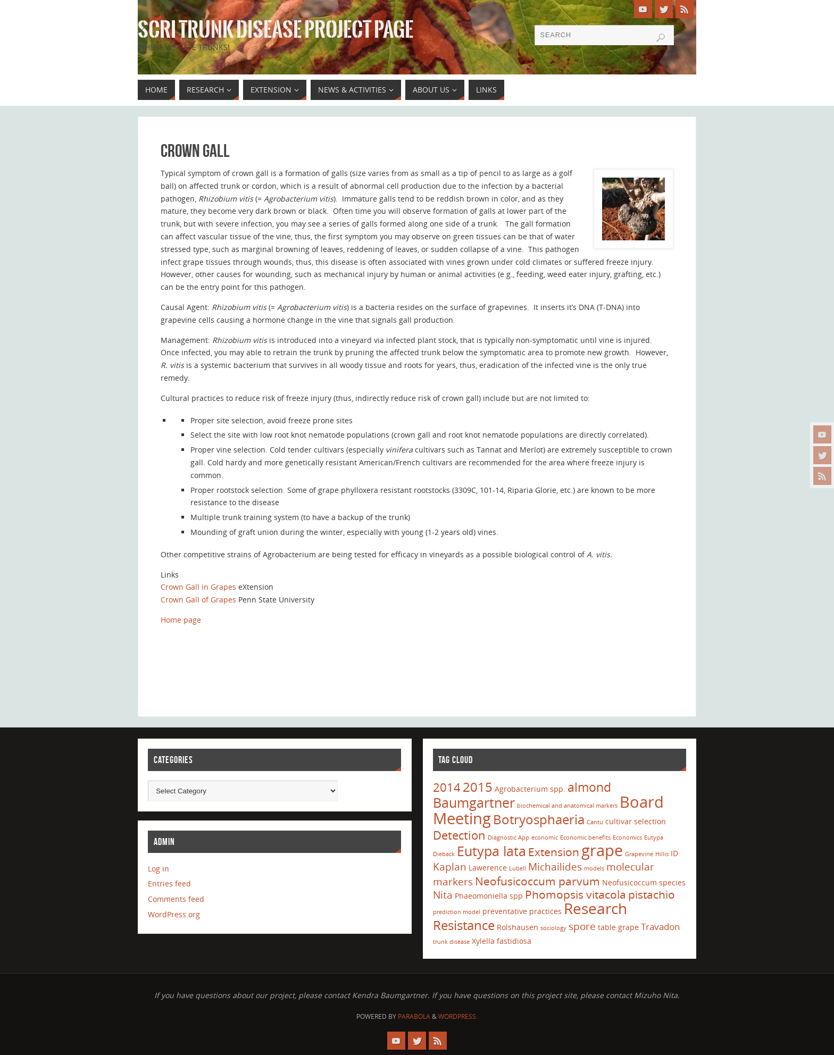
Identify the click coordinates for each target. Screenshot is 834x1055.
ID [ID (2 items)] (674, 853)
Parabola (414, 1016)
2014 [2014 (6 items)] (447, 787)
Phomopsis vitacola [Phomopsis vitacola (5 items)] (575, 894)
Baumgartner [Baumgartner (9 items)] (474, 802)
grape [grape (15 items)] (602, 850)
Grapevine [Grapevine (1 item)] (639, 854)
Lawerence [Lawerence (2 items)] (488, 868)
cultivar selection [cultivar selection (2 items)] (635, 821)
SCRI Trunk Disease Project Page (275, 29)
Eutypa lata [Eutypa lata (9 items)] (491, 851)
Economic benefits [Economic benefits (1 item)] (585, 837)
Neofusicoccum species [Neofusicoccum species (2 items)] (644, 882)
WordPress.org (174, 914)
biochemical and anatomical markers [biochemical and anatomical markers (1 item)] (567, 805)
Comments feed (176, 899)
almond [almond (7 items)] (589, 787)
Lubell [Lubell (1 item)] (517, 868)
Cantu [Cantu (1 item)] (595, 822)
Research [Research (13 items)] (595, 908)
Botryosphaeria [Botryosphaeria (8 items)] (539, 819)
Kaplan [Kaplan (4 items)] (449, 867)
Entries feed (169, 883)
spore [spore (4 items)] (582, 926)
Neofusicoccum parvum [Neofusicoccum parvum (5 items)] (537, 881)
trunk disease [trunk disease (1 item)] (451, 941)
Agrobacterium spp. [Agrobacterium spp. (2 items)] (530, 789)
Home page (181, 620)
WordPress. (458, 1016)
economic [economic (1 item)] (544, 837)
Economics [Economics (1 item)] (627, 837)
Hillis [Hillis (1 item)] (662, 854)
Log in (158, 869)
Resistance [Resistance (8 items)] (464, 925)
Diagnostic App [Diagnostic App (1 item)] (508, 837)
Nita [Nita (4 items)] (443, 895)
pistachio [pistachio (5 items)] (651, 894)
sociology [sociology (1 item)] (553, 928)
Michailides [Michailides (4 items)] (555, 867)
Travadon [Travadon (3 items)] (660, 926)
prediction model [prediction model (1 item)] (456, 912)
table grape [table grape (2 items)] (618, 927)
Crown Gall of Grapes (198, 600)
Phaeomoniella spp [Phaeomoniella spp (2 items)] (489, 896)
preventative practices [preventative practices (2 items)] (522, 911)
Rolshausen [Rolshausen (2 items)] (517, 927)
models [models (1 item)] (594, 868)
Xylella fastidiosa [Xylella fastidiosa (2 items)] (501, 941)
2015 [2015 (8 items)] (478, 787)
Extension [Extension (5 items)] (553, 851)
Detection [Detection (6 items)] (459, 835)
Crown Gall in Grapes (198, 587)
